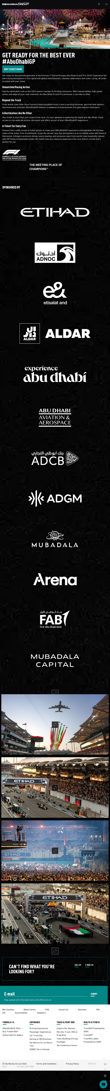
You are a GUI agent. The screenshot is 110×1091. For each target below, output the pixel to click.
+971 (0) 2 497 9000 (25, 1067)
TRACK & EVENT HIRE (66, 1022)
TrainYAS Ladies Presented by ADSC (92, 1040)
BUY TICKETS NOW (13, 69)
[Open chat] (103, 1084)
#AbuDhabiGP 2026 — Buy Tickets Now (13, 1030)
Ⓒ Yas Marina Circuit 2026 (14, 1063)
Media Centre (30, 1009)
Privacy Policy (72, 1063)
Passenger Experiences (40, 1031)
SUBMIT (94, 993)
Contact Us (63, 1009)
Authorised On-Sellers (13, 1034)
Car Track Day (36, 1035)
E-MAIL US (89, 965)
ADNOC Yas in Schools (40, 1049)
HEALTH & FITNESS (92, 1022)
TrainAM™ (88, 1034)
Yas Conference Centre (67, 1045)
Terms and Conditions (46, 1063)
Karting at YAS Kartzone (40, 1038)
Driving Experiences (39, 1028)
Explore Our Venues (66, 1028)
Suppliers (41, 1012)
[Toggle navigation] (106, 4)
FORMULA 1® (8, 1022)
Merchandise (8, 1009)
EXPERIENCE (35, 1022)
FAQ (47, 1009)
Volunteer (82, 1009)
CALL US (78, 965)
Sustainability (21, 1012)
